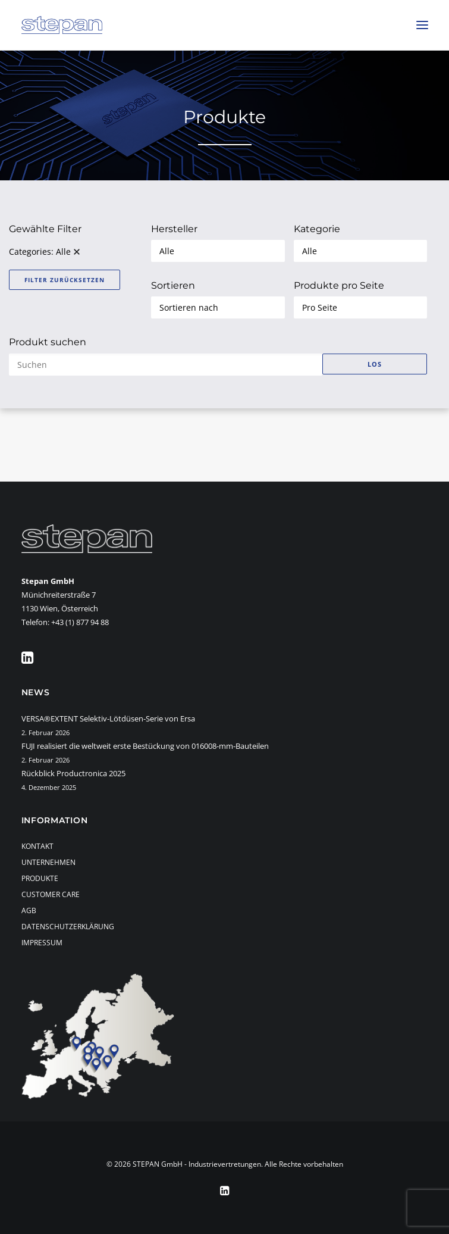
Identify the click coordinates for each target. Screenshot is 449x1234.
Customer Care (50, 894)
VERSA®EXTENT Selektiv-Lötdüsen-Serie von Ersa (108, 718)
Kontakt (37, 846)
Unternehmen (48, 862)
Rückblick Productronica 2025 (73, 773)
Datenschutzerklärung (67, 926)
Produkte (39, 878)
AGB (28, 910)
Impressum (41, 943)
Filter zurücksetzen (64, 280)
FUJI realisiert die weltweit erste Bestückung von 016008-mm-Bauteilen (145, 746)
